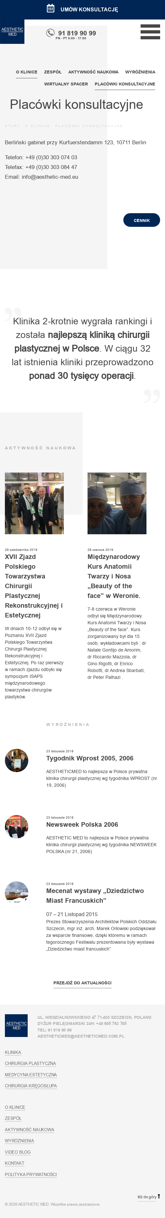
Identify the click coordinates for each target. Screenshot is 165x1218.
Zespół (53, 72)
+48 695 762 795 (111, 1023)
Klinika (13, 1052)
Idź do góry (147, 1196)
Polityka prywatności (31, 1174)
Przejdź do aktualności (82, 983)
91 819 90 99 (71, 33)
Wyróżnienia (140, 72)
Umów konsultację (82, 9)
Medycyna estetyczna (31, 1075)
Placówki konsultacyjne (125, 84)
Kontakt (14, 1163)
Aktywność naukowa (93, 72)
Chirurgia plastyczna (30, 1063)
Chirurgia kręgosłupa (31, 1086)
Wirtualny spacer (66, 84)
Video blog (18, 1152)
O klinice (26, 72)
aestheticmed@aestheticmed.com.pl (81, 1036)
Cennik (142, 220)
